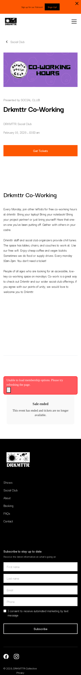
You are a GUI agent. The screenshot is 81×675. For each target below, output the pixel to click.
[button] (73, 21)
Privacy (20, 672)
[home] (10, 21)
